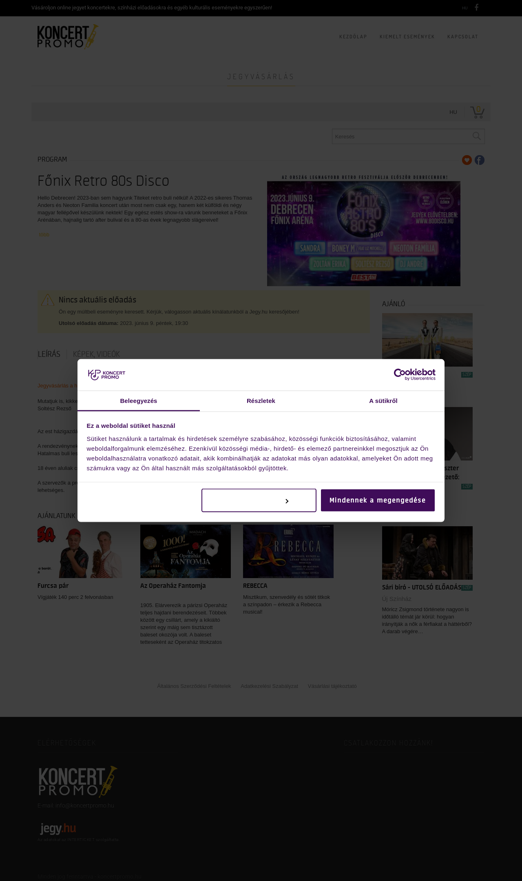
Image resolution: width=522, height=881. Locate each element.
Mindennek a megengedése (378, 500)
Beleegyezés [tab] (138, 400)
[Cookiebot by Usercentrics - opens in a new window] (400, 375)
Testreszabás (259, 500)
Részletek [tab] (261, 400)
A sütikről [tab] (383, 400)
